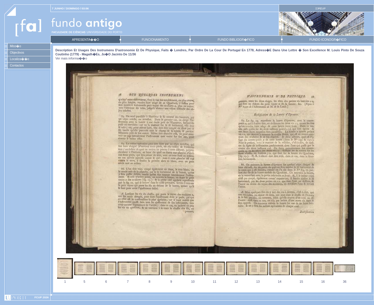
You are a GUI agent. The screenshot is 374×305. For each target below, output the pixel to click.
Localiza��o (19, 59)
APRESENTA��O (85, 39)
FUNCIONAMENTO (155, 39)
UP (321, 8)
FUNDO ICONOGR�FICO (328, 39)
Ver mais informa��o (71, 58)
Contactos (17, 65)
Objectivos (17, 52)
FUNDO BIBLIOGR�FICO (235, 39)
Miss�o (15, 46)
